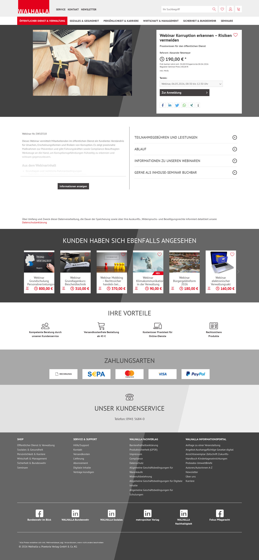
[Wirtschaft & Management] (161, 21)
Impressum (136, 454)
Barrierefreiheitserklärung (144, 445)
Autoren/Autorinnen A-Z (199, 467)
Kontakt (73, 9)
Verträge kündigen (83, 472)
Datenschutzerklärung (34, 222)
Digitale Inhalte (82, 467)
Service (60, 9)
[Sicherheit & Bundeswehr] (200, 21)
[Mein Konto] (230, 9)
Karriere (190, 481)
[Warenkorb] (238, 9)
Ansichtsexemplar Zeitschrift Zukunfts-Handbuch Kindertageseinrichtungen (207, 456)
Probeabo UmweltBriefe (199, 463)
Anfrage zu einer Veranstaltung (203, 445)
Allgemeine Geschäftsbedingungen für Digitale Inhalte (156, 483)
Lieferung (78, 458)
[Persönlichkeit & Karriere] (121, 21)
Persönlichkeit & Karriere (31, 454)
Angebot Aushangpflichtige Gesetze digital (210, 449)
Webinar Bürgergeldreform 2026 (184, 281)
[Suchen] (214, 9)
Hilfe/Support (81, 445)
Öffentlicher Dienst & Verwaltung (36, 445)
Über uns (191, 476)
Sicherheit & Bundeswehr (31, 463)
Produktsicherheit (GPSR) (143, 449)
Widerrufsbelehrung (141, 476)
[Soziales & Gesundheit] (84, 21)
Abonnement (80, 463)
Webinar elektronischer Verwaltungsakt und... (221, 281)
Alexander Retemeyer (180, 52)
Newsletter (88, 9)
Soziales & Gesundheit (30, 449)
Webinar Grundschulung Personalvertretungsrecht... (40, 281)
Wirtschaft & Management (32, 458)
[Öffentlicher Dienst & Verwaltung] (42, 21)
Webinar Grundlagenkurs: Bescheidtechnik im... (75, 281)
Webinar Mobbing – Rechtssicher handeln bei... (111, 281)
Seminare (22, 467)
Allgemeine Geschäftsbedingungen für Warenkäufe (151, 470)
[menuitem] (60, 9)
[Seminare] (227, 21)
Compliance (136, 458)
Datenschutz (136, 463)
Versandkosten (81, 454)
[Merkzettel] (222, 9)
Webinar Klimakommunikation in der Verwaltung (149, 281)
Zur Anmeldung (184, 92)
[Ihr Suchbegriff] (189, 9)
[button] (162, 105)
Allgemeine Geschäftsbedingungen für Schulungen (151, 492)
